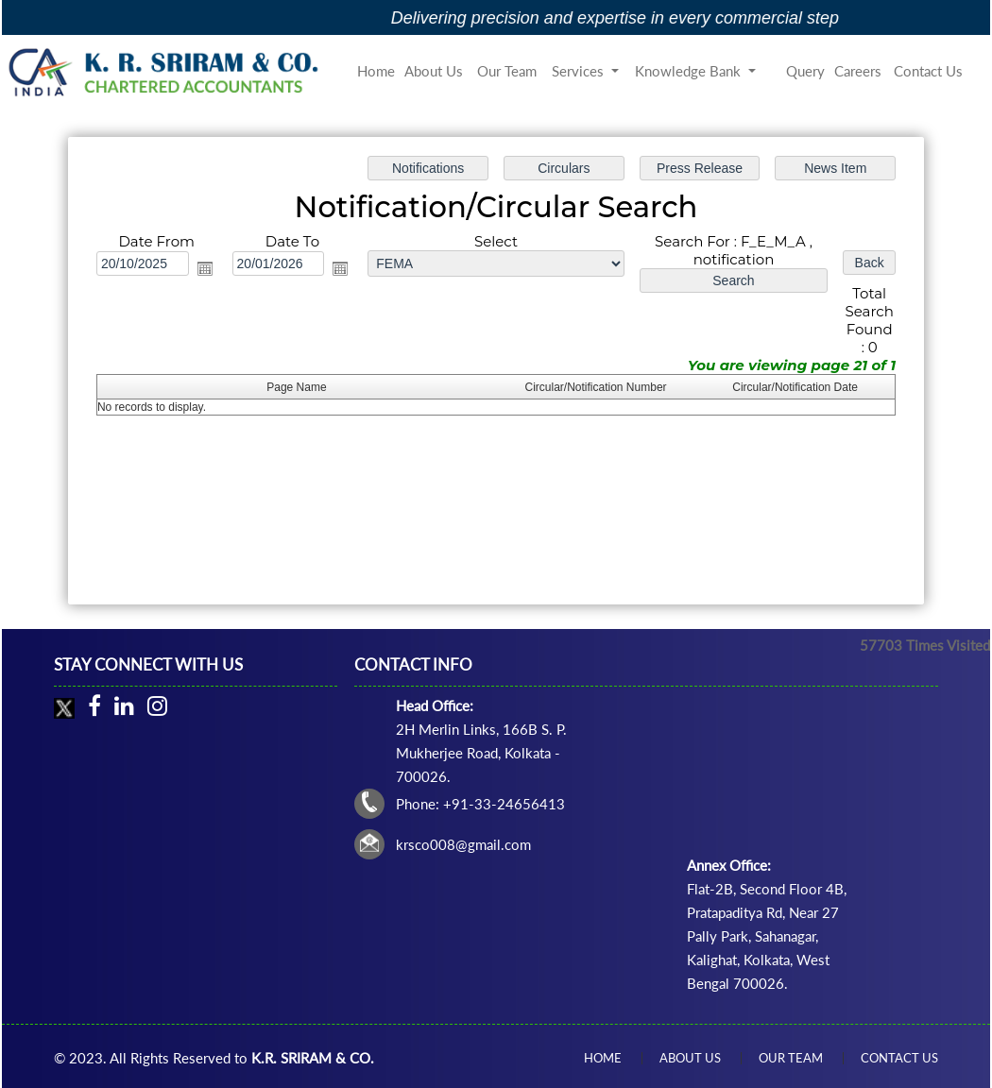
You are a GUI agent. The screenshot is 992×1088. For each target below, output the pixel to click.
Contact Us (928, 70)
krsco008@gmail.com (463, 844)
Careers (857, 70)
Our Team (507, 70)
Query (805, 70)
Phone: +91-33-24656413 (480, 803)
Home (376, 70)
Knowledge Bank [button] (689, 70)
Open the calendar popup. (207, 269)
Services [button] (579, 70)
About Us (433, 70)
